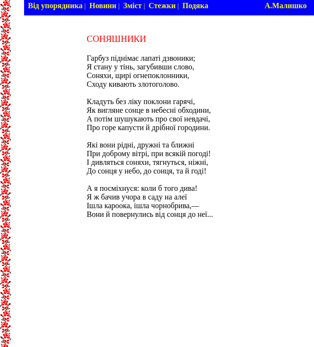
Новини (102, 5)
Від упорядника (55, 5)
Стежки (161, 5)
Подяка (196, 5)
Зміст (132, 5)
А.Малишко (285, 5)
